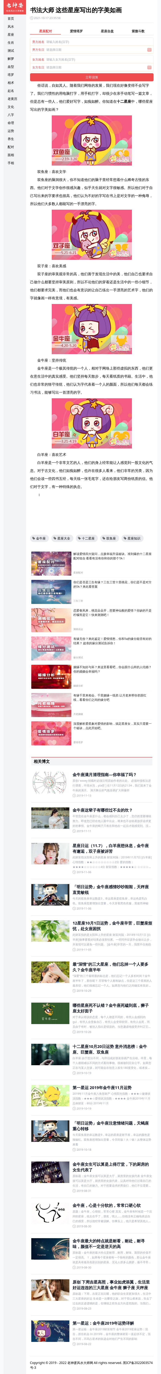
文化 (11, 107)
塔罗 (11, 74)
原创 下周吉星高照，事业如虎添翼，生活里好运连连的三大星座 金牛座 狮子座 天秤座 (111, 1284)
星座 (11, 34)
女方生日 (38, 67)
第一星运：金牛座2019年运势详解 (103, 1323)
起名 (11, 90)
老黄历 (12, 99)
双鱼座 (109, 538)
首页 (11, 18)
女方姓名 (38, 59)
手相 (11, 163)
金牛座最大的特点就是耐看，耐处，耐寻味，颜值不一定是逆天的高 (109, 1243)
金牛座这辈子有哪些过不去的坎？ (103, 810)
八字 (11, 115)
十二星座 (86, 538)
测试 (11, 50)
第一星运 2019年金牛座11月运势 (102, 1087)
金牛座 (39, 538)
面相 (11, 155)
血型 (11, 66)
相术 (11, 82)
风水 (11, 26)
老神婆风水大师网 (80, 1363)
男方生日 (38, 50)
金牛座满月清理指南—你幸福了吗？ (105, 774)
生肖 (11, 42)
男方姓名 (38, 42)
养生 (11, 139)
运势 (11, 131)
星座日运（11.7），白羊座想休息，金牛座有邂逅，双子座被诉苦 (111, 848)
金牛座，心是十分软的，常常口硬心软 (107, 1205)
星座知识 (132, 538)
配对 (11, 147)
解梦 (11, 58)
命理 (11, 123)
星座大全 (61, 538)
